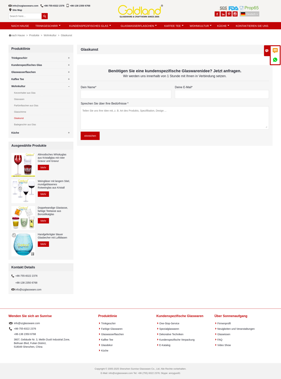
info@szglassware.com (25, 5)
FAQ (219, 339)
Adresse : (10, 343)
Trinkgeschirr (48, 25)
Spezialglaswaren (169, 328)
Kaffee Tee (173, 25)
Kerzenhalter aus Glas (25, 93)
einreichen (90, 135)
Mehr (43, 167)
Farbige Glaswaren (111, 328)
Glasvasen (19, 99)
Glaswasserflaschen (139, 25)
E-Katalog (164, 345)
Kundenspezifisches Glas (90, 25)
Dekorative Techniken (171, 334)
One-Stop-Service (169, 323)
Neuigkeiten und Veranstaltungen (236, 328)
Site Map (17, 10)
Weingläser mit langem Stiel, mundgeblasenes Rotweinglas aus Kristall (54, 184)
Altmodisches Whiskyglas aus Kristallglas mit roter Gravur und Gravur (52, 157)
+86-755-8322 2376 (54, 5)
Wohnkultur (201, 25)
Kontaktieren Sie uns (252, 25)
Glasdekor (107, 345)
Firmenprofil (224, 323)
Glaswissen (223, 334)
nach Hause (20, 25)
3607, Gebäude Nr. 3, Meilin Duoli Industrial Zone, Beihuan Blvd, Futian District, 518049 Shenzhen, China (42, 343)
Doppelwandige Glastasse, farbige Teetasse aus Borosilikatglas (53, 211)
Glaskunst (19, 118)
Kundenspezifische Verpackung (177, 339)
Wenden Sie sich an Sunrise (30, 316)
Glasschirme (20, 112)
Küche (223, 25)
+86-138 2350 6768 (80, 5)
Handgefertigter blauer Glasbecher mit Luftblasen (52, 236)
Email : (10, 323)
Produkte (34, 35)
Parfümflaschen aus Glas (26, 105)
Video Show (224, 345)
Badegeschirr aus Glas (25, 124)
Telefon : (10, 328)
